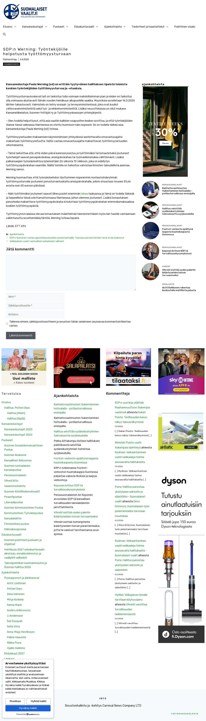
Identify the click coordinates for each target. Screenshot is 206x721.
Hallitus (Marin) (16, 413)
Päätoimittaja (10, 59)
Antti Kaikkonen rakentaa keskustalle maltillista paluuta (179, 289)
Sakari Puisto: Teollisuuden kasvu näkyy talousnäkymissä (131, 417)
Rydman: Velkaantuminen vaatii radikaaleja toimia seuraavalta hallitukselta (130, 457)
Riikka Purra (14, 642)
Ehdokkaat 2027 (14, 653)
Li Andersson (15, 615)
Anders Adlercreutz (19, 610)
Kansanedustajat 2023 (18, 429)
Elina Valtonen (15, 594)
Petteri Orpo (14, 588)
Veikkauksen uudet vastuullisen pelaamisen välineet (37, 241)
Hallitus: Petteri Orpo (17, 407)
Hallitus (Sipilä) (16, 418)
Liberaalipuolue (13, 502)
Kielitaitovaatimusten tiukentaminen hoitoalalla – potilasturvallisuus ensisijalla (178, 191)
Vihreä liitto (11, 480)
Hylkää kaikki (38, 701)
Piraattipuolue (13, 497)
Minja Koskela (15, 599)
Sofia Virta (13, 626)
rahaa (84, 193)
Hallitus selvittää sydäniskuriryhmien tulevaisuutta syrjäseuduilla (178, 211)
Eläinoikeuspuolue (15, 529)
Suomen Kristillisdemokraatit (22, 491)
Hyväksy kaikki (28, 708)
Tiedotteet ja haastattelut (151, 26)
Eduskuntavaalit (87, 26)
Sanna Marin (14, 605)
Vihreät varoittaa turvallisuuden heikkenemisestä (131, 609)
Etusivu (11, 26)
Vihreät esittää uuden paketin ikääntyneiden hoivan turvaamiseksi (179, 273)
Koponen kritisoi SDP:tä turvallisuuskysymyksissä (176, 252)
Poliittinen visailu (184, 26)
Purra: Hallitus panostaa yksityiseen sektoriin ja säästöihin (129, 565)
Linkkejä (9, 659)
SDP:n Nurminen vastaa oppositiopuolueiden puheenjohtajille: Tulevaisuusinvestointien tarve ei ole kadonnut (67, 237)
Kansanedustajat (36, 26)
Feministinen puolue (16, 524)
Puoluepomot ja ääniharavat (21, 578)
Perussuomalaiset (15, 475)
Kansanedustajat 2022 (18, 434)
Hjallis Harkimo (16, 648)
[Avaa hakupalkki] (4, 34)
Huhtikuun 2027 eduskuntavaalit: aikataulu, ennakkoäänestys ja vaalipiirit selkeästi (24, 553)
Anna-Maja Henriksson (21, 632)
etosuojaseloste (185, 713)
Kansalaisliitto (13, 518)
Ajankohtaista (116, 26)
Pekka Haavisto (16, 637)
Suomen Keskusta (15, 455)
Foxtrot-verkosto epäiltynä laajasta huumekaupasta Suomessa (177, 232)
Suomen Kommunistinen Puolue (23, 507)
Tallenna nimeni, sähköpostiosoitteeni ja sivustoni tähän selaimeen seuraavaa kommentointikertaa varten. (70, 323)
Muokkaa (15, 701)
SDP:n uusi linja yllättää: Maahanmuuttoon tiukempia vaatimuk (132, 407)
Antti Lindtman (16, 583)
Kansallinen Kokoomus (18, 460)
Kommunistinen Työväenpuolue (23, 513)
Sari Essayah (14, 621)
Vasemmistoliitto (15, 486)
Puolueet (62, 26)
